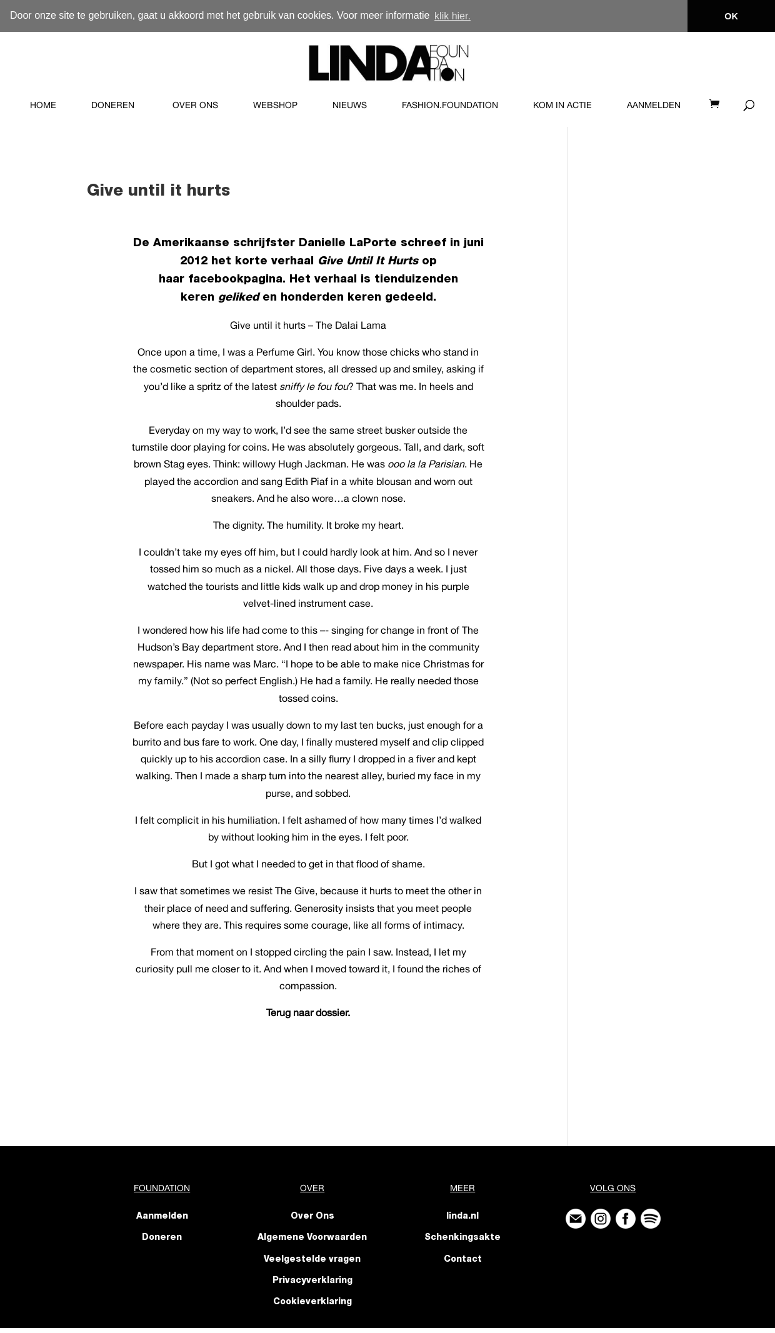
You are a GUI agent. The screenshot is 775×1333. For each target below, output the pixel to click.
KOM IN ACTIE (562, 104)
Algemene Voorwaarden (312, 1237)
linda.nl (462, 1216)
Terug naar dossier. (308, 1011)
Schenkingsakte (462, 1237)
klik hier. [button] (452, 16)
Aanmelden (654, 104)
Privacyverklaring (312, 1280)
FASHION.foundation (450, 104)
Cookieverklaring (312, 1301)
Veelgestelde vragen (312, 1258)
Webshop (275, 104)
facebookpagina (235, 279)
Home (43, 104)
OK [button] (731, 16)
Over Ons (195, 104)
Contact (463, 1258)
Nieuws (349, 104)
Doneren (112, 104)
